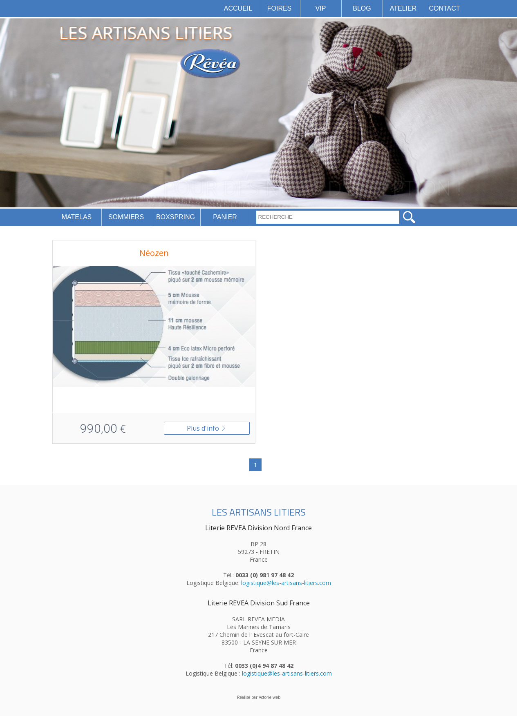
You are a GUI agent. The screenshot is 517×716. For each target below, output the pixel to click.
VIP (321, 8)
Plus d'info (206, 428)
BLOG (362, 8)
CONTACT (444, 8)
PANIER (225, 216)
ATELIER (403, 8)
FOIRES (279, 8)
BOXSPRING (175, 216)
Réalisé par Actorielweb (258, 697)
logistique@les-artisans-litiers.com (286, 583)
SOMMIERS (126, 216)
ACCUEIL (238, 8)
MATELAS (77, 216)
